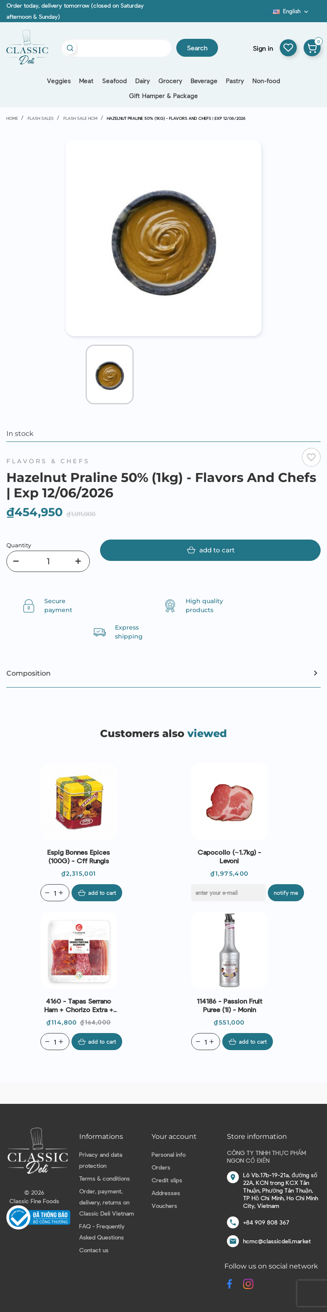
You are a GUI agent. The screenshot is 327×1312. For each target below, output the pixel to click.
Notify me (286, 892)
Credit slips (167, 1180)
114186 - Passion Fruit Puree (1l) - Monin (229, 1005)
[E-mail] (228, 892)
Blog (268, 14)
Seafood (114, 80)
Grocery (170, 80)
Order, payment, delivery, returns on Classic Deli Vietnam (106, 1202)
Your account (174, 1136)
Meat (86, 80)
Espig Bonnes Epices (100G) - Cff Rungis (78, 856)
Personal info (169, 1154)
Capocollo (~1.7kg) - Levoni (229, 856)
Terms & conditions (104, 1178)
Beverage (204, 80)
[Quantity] (48, 561)
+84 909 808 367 (266, 1222)
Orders (161, 1167)
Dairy (142, 80)
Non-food (266, 80)
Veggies (59, 80)
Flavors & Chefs (48, 461)
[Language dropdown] (291, 11)
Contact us (94, 1250)
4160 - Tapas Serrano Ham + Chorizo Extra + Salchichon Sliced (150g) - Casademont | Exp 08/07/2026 (78, 1005)
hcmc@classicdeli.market (277, 1241)
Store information (257, 1136)
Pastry (235, 80)
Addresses (166, 1192)
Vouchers (164, 1205)
